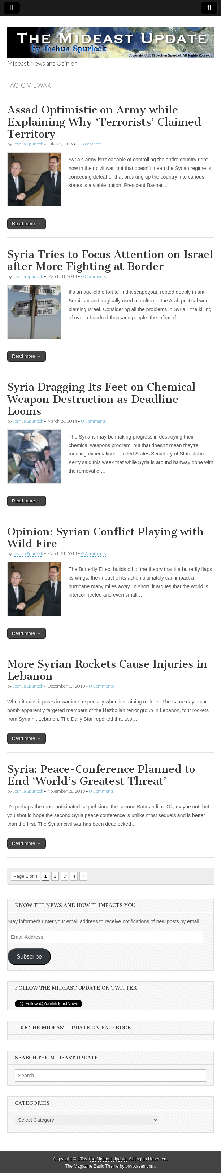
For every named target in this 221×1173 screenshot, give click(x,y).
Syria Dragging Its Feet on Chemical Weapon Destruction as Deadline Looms (101, 399)
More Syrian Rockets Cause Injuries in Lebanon (107, 670)
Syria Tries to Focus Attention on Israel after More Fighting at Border (110, 260)
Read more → (26, 223)
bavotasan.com (140, 1166)
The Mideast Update (107, 1158)
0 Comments (89, 144)
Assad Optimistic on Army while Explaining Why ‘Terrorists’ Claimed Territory (104, 121)
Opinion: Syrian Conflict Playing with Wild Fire (105, 537)
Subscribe (29, 957)
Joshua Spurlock (28, 144)
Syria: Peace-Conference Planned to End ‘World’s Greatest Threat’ (101, 775)
